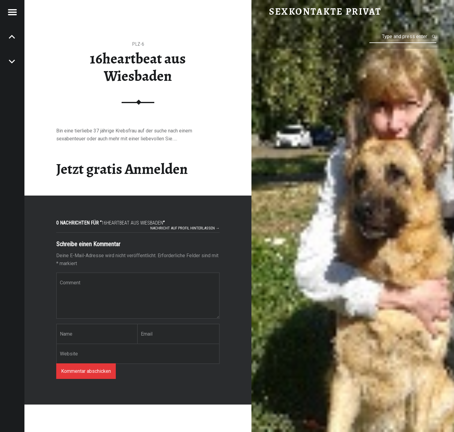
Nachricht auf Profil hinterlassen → (185, 228)
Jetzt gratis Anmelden (122, 169)
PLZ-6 (138, 44)
